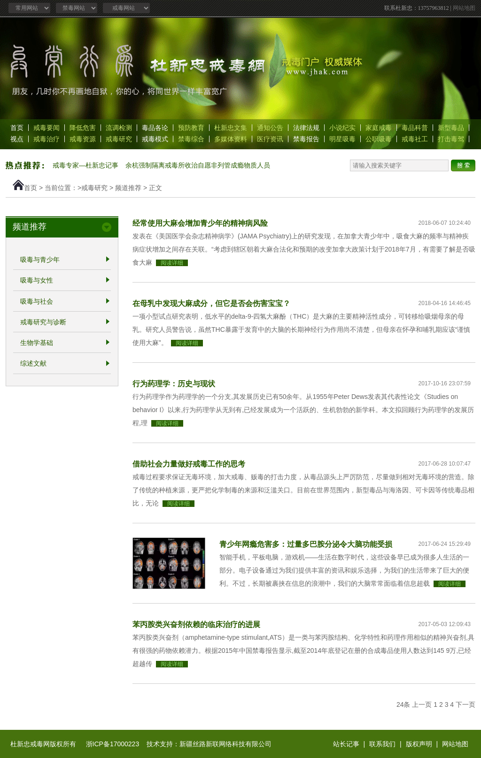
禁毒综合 (191, 139)
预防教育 (191, 127)
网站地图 (464, 8)
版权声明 (419, 744)
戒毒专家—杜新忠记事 (85, 165)
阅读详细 (172, 263)
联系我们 (382, 744)
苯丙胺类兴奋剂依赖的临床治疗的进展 (196, 624)
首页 (16, 127)
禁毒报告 (306, 139)
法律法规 (306, 127)
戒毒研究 (119, 139)
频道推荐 (128, 187)
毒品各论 (155, 127)
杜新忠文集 (230, 127)
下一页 (465, 704)
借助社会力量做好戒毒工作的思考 (188, 463)
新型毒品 (451, 127)
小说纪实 (342, 127)
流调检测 (119, 127)
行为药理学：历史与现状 (173, 383)
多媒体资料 (230, 139)
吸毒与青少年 (40, 259)
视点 (16, 139)
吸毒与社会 (36, 301)
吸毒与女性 (36, 280)
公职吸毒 (378, 139)
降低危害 (83, 127)
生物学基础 (36, 342)
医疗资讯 (270, 139)
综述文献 (33, 364)
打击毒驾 (451, 139)
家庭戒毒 (378, 127)
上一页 (422, 704)
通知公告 (270, 127)
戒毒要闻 (46, 127)
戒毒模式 (155, 139)
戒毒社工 (415, 139)
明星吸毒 (342, 139)
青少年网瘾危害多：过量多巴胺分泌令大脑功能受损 (305, 544)
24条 (403, 704)
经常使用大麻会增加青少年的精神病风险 (200, 223)
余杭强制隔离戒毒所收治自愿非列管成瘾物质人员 (197, 165)
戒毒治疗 (46, 139)
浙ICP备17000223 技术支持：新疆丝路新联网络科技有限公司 (179, 744)
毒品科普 (415, 127)
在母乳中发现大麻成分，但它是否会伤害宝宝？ (211, 303)
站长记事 (346, 744)
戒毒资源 (83, 139)
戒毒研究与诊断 (43, 322)
